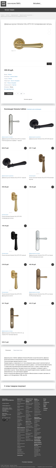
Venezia (10, 74)
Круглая (14, 85)
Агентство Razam (48, 466)
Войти (34, 4)
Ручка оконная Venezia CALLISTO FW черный (14, 255)
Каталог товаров (10, 10)
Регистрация (38, 4)
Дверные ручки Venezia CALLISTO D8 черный (41, 138)
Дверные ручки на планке (7, 137)
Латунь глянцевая (11, 82)
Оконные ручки (32, 175)
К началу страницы (28, 462)
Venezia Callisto (14, 76)
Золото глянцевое (15, 80)
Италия (10, 78)
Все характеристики (9, 89)
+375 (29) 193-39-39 (5, 403)
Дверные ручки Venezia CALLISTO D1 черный (14, 177)
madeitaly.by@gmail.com (6, 405)
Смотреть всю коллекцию (34, 109)
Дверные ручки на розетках (35, 137)
